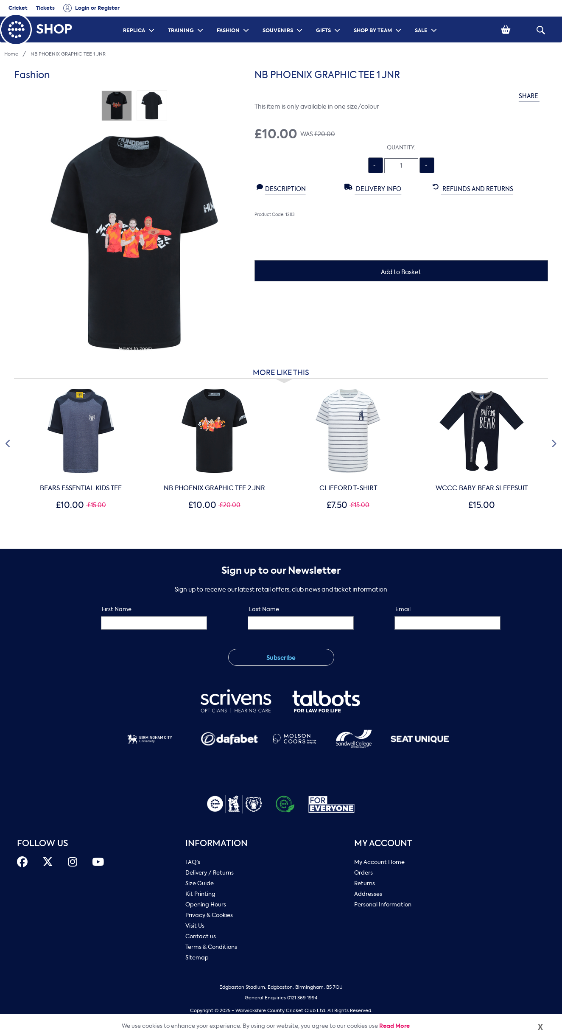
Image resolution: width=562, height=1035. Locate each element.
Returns (364, 883)
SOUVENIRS (283, 19)
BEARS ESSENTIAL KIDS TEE (81, 488)
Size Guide (199, 883)
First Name (116, 609)
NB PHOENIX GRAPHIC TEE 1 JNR (68, 54)
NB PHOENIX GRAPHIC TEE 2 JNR (214, 488)
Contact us (200, 936)
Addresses (368, 894)
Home (11, 54)
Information (216, 843)
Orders (363, 872)
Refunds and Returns (473, 188)
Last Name (264, 609)
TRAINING (187, 19)
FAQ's (192, 862)
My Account (383, 843)
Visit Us (194, 925)
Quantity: (401, 147)
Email (403, 609)
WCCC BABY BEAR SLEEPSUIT (482, 488)
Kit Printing (200, 894)
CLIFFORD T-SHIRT (348, 488)
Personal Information (382, 904)
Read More (394, 1026)
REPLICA (140, 19)
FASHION (233, 19)
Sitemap (197, 957)
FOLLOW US (42, 843)
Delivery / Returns (209, 872)
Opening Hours (205, 904)
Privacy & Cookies (209, 915)
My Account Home (379, 862)
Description (281, 188)
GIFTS (329, 19)
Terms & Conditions (211, 947)
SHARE (533, 96)
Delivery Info (372, 188)
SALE (427, 19)
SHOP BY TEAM (379, 19)
